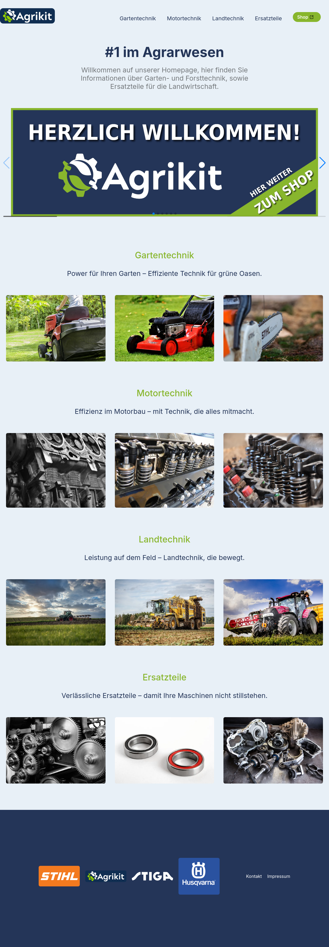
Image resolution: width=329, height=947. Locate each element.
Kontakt (254, 876)
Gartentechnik (138, 18)
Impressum (278, 876)
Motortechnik (184, 18)
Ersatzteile (268, 18)
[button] (322, 163)
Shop (305, 17)
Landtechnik (228, 18)
